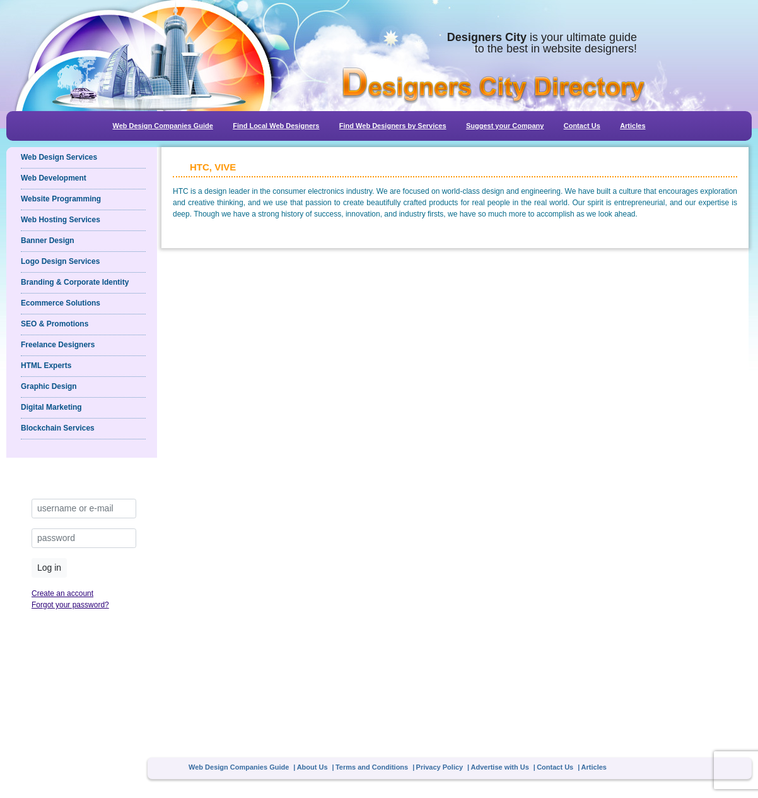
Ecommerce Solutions (60, 303)
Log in (49, 568)
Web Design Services (59, 157)
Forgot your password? (70, 604)
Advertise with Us (500, 767)
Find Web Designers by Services (392, 125)
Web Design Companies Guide (162, 125)
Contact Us (582, 125)
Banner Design (47, 240)
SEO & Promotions (54, 323)
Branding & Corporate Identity (75, 282)
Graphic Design (49, 386)
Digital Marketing (51, 407)
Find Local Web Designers (276, 125)
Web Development (53, 178)
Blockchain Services (58, 428)
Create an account (62, 593)
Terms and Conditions (371, 767)
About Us (312, 767)
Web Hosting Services (60, 219)
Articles (632, 125)
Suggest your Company (505, 125)
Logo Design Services (60, 261)
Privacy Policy (440, 767)
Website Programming (61, 198)
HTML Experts (46, 365)
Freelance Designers (58, 344)
